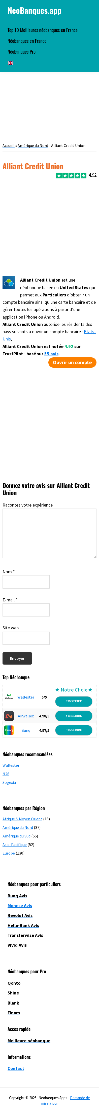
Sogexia (9, 782)
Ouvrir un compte (72, 362)
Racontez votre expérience (28, 505)
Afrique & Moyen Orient (22, 818)
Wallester (25, 697)
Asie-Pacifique (15, 844)
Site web (11, 628)
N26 (6, 773)
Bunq (25, 730)
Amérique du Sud (16, 835)
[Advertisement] (47, 227)
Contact (16, 1068)
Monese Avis (20, 905)
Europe (9, 853)
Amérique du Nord (18, 827)
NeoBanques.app (34, 10)
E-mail (10, 600)
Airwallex (26, 715)
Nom (9, 571)
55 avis (51, 354)
